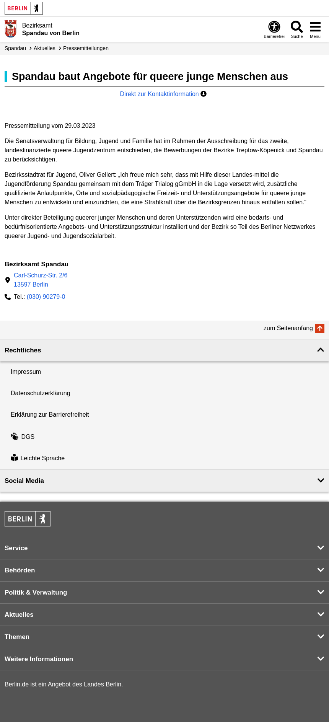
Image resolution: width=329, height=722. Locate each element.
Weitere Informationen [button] (39, 659)
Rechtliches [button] (23, 350)
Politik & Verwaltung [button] (36, 592)
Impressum (26, 371)
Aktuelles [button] (19, 614)
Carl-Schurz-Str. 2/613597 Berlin (40, 280)
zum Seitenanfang (288, 328)
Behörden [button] (20, 570)
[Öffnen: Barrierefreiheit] (274, 29)
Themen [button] (17, 637)
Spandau (15, 48)
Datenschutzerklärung (40, 393)
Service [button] (16, 548)
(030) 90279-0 (46, 296)
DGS (22, 437)
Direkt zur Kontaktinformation (163, 94)
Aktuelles (44, 48)
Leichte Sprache (38, 458)
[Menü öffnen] (315, 29)
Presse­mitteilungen (86, 48)
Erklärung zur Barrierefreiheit (50, 414)
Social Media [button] (24, 480)
